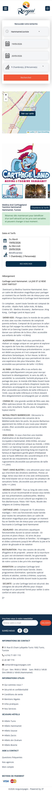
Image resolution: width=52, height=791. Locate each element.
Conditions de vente (12, 694)
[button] (23, 30)
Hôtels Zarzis (9, 735)
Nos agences (8, 762)
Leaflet (30, 132)
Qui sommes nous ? (12, 684)
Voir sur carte (27, 113)
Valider (45, 623)
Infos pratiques (10, 704)
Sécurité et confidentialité (15, 689)
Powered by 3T (37, 789)
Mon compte (8, 767)
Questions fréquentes (12, 757)
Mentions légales (11, 699)
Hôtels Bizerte (9, 745)
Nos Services (9, 708)
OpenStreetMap (43, 132)
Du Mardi (13, 239)
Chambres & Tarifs (40, 207)
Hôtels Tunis (9, 721)
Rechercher (26, 77)
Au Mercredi (14, 246)
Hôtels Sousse (9, 730)
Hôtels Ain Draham (12, 740)
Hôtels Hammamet (11, 726)
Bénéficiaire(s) (15, 252)
